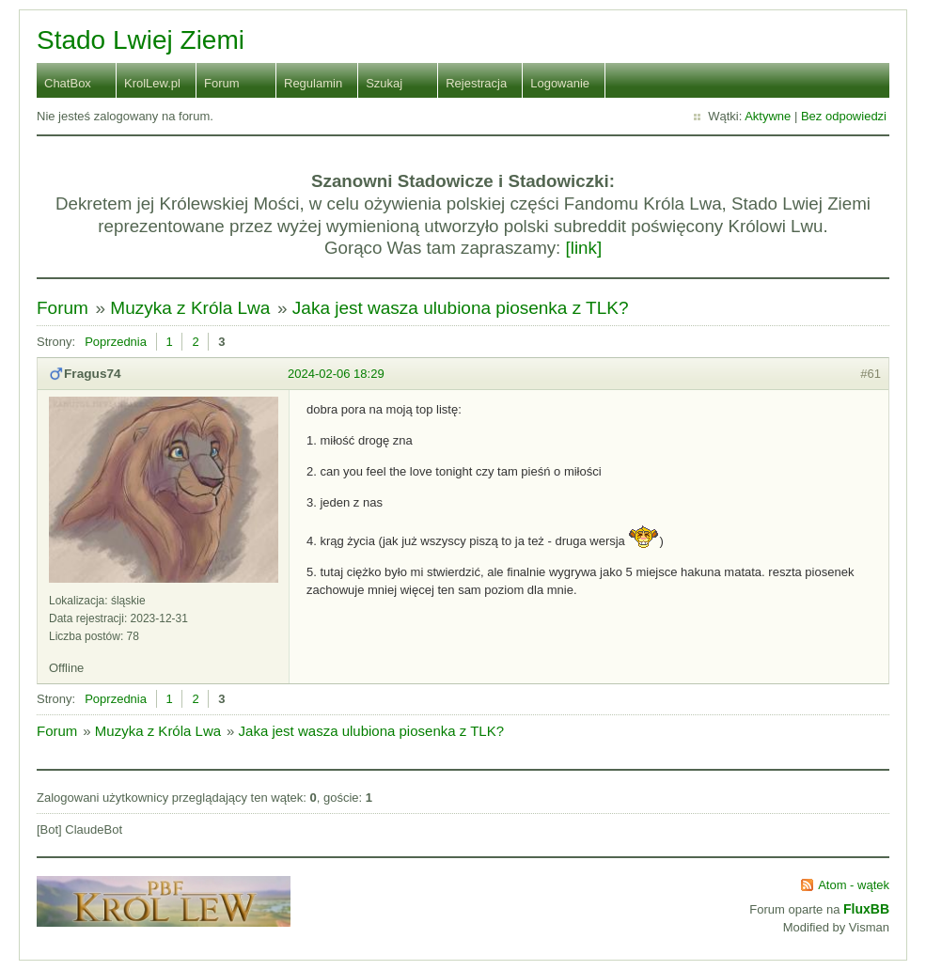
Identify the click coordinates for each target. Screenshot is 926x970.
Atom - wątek (853, 885)
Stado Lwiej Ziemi (140, 40)
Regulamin (313, 83)
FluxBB (866, 908)
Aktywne (768, 116)
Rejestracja (476, 83)
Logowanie (559, 83)
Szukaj (384, 83)
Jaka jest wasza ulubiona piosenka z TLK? (460, 308)
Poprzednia (116, 342)
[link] (584, 248)
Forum (222, 83)
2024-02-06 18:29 (336, 374)
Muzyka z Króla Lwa (190, 308)
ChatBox (67, 83)
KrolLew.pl (152, 83)
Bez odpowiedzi (844, 116)
